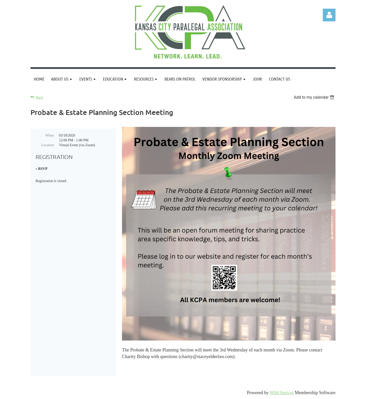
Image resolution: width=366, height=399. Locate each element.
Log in (329, 15)
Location (47, 145)
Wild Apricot (282, 392)
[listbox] (315, 97)
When (49, 135)
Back (39, 97)
